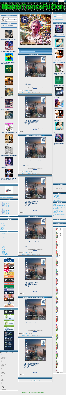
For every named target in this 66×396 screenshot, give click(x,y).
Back (31, 380)
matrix (4, 234)
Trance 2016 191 (6, 213)
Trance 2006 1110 (6, 202)
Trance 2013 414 (6, 210)
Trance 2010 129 (6, 206)
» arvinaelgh (2, 227)
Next (39, 380)
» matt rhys (2, 228)
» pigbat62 (2, 223)
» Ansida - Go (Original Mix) (57, 210)
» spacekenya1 (2, 224)
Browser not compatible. (9, 98)
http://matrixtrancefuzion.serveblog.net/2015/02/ (7, 197)
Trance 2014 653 (6, 211)
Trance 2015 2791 (6, 212)
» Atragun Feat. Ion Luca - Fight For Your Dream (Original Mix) (59, 213)
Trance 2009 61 (6, 205)
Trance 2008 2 (5, 204)
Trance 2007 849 (6, 203)
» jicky (1, 229)
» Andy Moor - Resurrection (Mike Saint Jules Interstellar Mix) (59, 208)
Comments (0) (35, 92)
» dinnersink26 (2, 221)
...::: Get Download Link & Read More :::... (25, 92)
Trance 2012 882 (6, 209)
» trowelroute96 (2, 220)
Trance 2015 (40, 54)
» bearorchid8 (2, 225)
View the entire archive (57, 200)
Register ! (54, 20)
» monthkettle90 (2, 222)
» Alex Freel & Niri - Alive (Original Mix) (59, 205)
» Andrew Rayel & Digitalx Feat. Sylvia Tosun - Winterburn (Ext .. (58, 206)
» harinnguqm (2, 226)
